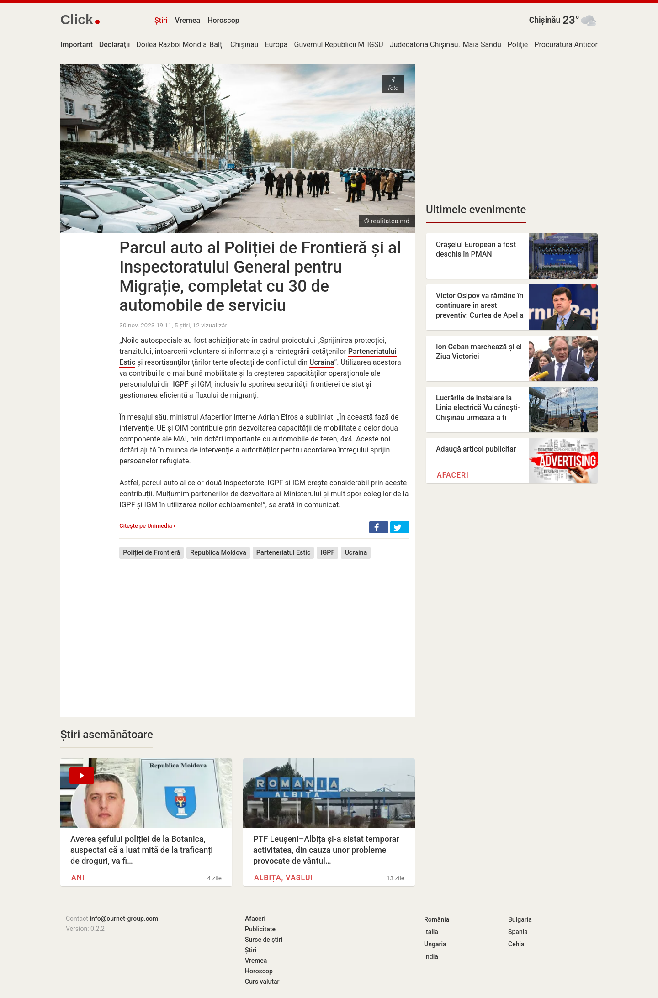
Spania (518, 931)
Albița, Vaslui (283, 877)
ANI (78, 877)
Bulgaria (520, 919)
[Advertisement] (264, 631)
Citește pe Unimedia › (147, 525)
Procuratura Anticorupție (574, 44)
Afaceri (453, 475)
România (436, 919)
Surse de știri (263, 939)
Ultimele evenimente (476, 209)
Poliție (518, 44)
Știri (161, 20)
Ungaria (435, 944)
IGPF (180, 384)
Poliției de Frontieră (151, 553)
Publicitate (260, 929)
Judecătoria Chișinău (424, 44)
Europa (276, 44)
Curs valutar (262, 981)
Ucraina (321, 362)
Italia (431, 931)
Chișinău (545, 20)
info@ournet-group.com (124, 918)
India (431, 956)
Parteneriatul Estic (283, 553)
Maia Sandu (482, 44)
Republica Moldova (218, 553)
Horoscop (223, 20)
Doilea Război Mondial (172, 44)
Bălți (216, 44)
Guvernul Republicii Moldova (340, 44)
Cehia (516, 944)
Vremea (187, 20)
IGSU (375, 44)
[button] (378, 527)
